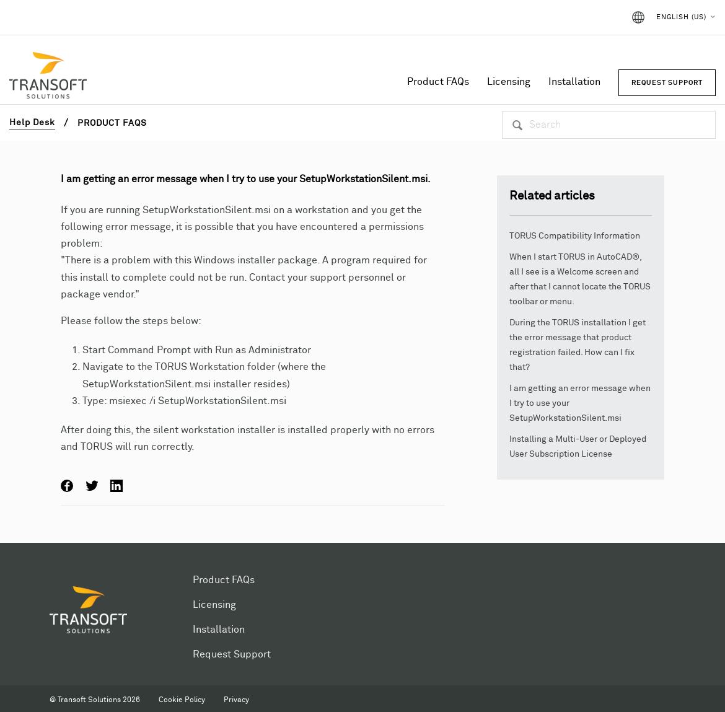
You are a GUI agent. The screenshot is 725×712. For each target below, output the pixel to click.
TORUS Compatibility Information (574, 236)
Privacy (236, 700)
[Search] (609, 125)
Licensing (508, 82)
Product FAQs (438, 82)
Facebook (67, 486)
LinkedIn (116, 486)
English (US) (681, 17)
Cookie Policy (182, 700)
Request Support (232, 654)
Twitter (92, 486)
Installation (574, 82)
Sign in (597, 17)
